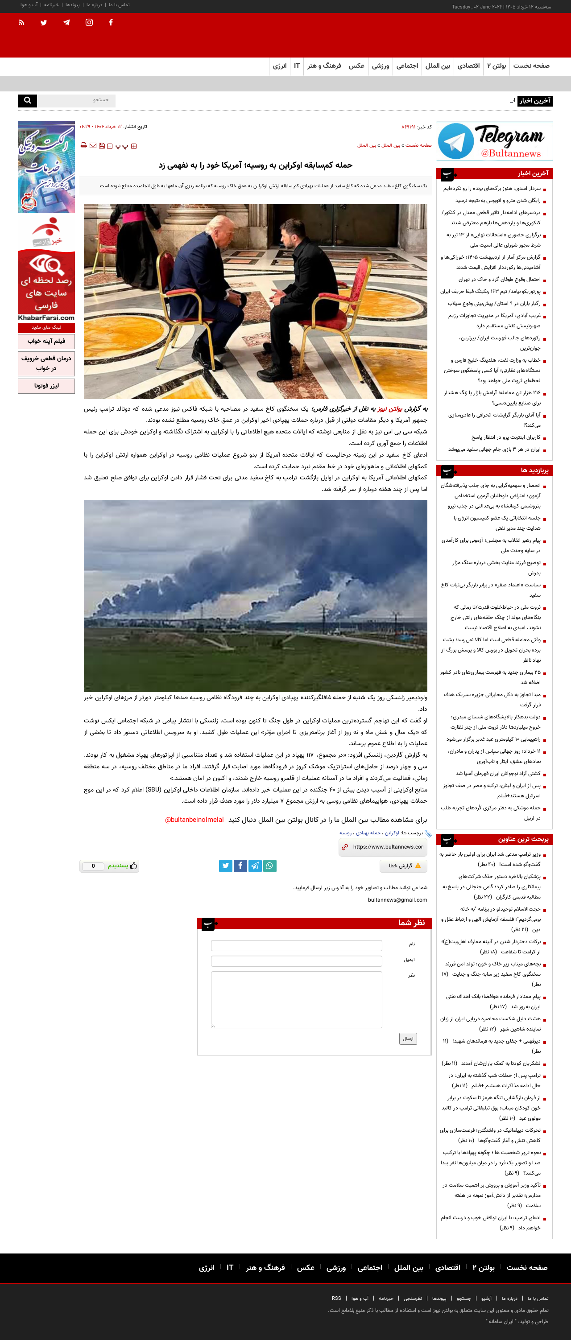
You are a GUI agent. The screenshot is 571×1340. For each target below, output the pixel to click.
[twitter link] (225, 866)
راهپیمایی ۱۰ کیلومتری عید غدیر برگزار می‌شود (494, 739)
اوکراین (392, 833)
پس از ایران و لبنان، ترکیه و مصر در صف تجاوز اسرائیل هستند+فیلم (492, 791)
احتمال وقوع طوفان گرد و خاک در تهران (500, 280)
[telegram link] (255, 866)
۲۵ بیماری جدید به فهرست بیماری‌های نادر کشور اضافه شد (490, 677)
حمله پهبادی (368, 833)
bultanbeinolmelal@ (194, 820)
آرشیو (486, 1299)
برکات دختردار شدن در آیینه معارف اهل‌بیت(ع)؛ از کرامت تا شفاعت (491, 947)
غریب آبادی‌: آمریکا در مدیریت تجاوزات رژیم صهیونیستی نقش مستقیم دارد (494, 321)
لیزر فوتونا (46, 386)
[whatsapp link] (270, 866)
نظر (411, 975)
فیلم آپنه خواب (46, 341)
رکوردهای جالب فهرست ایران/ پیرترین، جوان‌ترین (500, 343)
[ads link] (494, 141)
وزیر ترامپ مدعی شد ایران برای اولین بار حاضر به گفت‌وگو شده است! (490, 859)
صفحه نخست (531, 66)
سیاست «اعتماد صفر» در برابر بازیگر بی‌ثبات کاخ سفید (491, 590)
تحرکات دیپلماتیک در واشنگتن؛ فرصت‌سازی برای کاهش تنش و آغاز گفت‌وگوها (490, 1135)
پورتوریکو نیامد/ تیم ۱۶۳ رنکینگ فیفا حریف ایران (490, 292)
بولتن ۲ (496, 66)
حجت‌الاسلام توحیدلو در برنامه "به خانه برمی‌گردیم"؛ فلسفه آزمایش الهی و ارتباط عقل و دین (491, 919)
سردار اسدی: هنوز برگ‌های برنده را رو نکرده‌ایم (492, 189)
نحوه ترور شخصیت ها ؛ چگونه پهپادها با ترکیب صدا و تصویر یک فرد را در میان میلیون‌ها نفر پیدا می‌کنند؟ (491, 1163)
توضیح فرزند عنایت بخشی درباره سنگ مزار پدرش (496, 568)
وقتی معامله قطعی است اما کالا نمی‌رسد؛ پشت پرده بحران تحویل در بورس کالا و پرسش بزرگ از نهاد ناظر (491, 650)
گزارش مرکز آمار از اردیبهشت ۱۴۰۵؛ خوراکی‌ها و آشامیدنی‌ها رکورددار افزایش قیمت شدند (491, 262)
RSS (336, 1299)
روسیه (345, 833)
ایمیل (409, 960)
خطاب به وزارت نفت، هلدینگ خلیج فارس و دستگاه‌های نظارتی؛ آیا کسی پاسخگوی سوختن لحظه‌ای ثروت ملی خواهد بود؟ (492, 370)
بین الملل (390, 145)
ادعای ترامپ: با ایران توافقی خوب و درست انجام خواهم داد (491, 1223)
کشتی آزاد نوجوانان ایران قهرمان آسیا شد (498, 774)
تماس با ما (119, 5)
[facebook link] (240, 866)
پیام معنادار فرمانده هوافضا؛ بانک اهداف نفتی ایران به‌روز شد (493, 1002)
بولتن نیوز (389, 409)
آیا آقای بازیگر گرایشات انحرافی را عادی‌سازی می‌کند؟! (494, 420)
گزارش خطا (405, 866)
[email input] (296, 961)
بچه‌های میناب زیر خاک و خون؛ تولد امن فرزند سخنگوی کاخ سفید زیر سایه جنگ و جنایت (491, 974)
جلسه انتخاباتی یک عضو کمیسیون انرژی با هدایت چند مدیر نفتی (497, 523)
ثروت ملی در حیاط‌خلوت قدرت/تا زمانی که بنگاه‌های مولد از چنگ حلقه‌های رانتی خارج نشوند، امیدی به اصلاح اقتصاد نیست (496, 617)
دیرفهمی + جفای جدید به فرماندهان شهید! (492, 1046)
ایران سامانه (501, 1322)
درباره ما (94, 5)
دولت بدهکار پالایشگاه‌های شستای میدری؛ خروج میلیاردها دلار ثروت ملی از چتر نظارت (496, 722)
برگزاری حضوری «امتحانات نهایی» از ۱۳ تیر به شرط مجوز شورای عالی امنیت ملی (494, 240)
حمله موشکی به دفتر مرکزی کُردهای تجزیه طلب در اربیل (491, 813)
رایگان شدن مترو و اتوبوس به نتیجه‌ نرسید (498, 201)
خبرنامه (51, 5)
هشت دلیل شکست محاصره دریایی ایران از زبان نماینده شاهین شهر (490, 1024)
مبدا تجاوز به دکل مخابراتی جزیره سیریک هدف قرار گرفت (492, 700)
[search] (27, 101)
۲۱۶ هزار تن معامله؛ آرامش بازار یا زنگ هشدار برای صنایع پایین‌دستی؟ (492, 398)
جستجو (464, 1299)
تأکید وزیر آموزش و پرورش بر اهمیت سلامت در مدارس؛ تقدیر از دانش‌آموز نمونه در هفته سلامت (492, 1195)
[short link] (388, 847)
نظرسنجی (413, 1299)
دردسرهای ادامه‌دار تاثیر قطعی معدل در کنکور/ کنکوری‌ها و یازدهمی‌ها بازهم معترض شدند (491, 218)
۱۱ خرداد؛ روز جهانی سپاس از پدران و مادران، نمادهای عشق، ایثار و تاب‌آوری (494, 756)
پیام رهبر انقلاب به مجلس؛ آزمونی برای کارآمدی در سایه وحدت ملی (491, 545)
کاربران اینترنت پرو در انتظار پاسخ (506, 437)
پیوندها (73, 5)
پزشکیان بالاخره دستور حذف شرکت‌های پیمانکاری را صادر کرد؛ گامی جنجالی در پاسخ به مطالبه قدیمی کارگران (492, 887)
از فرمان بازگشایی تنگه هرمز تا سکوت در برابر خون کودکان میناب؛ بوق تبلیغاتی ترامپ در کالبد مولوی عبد (491, 1108)
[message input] (296, 999)
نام (412, 944)
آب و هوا (29, 5)
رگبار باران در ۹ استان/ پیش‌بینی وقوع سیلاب (494, 304)
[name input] (296, 945)
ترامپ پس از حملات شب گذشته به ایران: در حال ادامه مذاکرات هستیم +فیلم (494, 1081)
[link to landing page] (508, 35)
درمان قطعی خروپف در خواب (46, 364)
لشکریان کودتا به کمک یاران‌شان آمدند (491, 1064)
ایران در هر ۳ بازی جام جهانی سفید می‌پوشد (494, 449)
